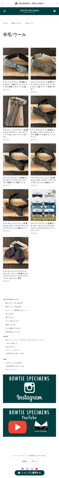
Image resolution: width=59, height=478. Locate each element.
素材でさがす (16, 23)
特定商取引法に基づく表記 (15, 353)
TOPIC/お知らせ (11, 343)
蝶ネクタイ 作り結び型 (14, 303)
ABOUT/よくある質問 (14, 363)
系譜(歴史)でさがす (13, 332)
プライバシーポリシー (13, 350)
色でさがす (10, 314)
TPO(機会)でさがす (13, 328)
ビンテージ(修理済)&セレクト (17, 310)
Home (5, 23)
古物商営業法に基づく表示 (15, 366)
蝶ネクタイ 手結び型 (13, 307)
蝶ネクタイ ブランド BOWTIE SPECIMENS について (25, 340)
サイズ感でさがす (12, 321)
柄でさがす (10, 317)
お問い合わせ (10, 347)
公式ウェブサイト (12, 369)
